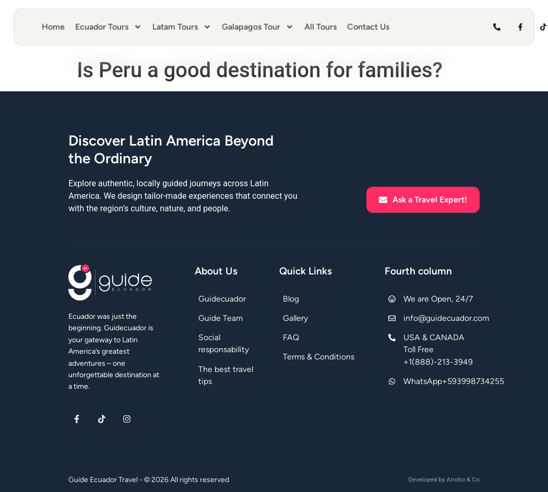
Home (53, 23)
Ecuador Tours (108, 23)
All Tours (320, 23)
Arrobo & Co (462, 479)
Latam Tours (181, 23)
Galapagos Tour (258, 23)
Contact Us (368, 23)
